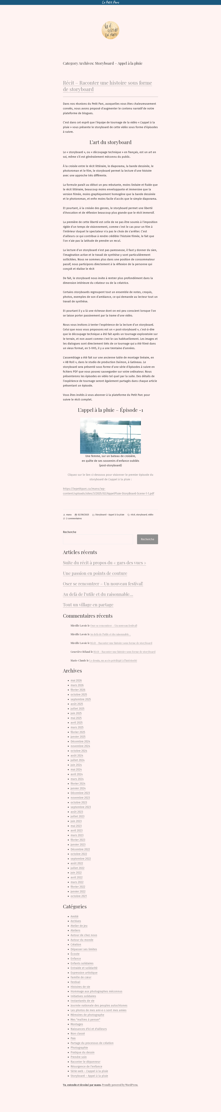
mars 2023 (77, 835)
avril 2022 (77, 877)
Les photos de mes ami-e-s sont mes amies (98, 1010)
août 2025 (77, 704)
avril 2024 (77, 774)
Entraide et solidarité (84, 968)
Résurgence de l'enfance (86, 1066)
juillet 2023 (77, 816)
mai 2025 (76, 718)
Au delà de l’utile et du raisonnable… (98, 594)
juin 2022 (76, 872)
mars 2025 (77, 727)
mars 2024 (77, 779)
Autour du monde (82, 940)
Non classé (78, 1033)
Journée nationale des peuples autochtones (99, 1005)
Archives (76, 921)
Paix (73, 1038)
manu (69, 514)
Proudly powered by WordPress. (120, 1084)
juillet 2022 (77, 868)
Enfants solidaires (82, 963)
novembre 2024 (80, 746)
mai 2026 (76, 680)
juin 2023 (76, 821)
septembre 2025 (81, 699)
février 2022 (78, 886)
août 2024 (77, 755)
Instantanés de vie (82, 1000)
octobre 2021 (79, 896)
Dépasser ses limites (84, 949)
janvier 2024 (78, 788)
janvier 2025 (78, 736)
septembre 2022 (81, 858)
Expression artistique (84, 972)
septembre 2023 (81, 807)
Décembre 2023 (80, 793)
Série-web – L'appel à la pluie (89, 1071)
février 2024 (78, 783)
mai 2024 (76, 769)
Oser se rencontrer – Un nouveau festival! (103, 583)
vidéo (150, 514)
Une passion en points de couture (95, 573)
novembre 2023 (80, 797)
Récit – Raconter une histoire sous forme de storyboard (107, 85)
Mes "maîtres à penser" (85, 1019)
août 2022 (77, 863)
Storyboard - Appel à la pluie (109, 514)
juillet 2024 (78, 760)
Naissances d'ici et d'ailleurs (89, 1029)
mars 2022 (77, 882)
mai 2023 (76, 826)
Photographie (79, 1047)
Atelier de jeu (79, 925)
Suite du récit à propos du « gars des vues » (104, 562)
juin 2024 (76, 765)
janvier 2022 (78, 891)
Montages (77, 1024)
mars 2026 (77, 685)
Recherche (69, 532)
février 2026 (78, 689)
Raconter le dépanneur (85, 1061)
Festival (75, 982)
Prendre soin (79, 1057)
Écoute (75, 954)
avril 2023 (77, 830)
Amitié (74, 916)
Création (76, 944)
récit (133, 514)
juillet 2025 (77, 708)
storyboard (141, 514)
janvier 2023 (78, 844)
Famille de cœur (81, 977)
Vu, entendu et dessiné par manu (82, 1084)
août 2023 (77, 811)
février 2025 (78, 732)
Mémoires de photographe (87, 1015)
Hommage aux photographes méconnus (96, 991)
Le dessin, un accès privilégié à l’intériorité (113, 660)
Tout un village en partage (88, 604)
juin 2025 (76, 713)
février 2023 (78, 840)
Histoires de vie (80, 986)
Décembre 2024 (80, 741)
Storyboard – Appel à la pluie (89, 1076)
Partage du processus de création (92, 1043)
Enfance (76, 958)
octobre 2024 (79, 750)
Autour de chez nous (84, 935)
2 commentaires (74, 519)
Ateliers (75, 930)
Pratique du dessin (83, 1052)
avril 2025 (77, 722)
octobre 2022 (79, 854)
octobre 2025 (79, 694)
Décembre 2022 (80, 849)
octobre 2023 (79, 802)
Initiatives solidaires (83, 996)
